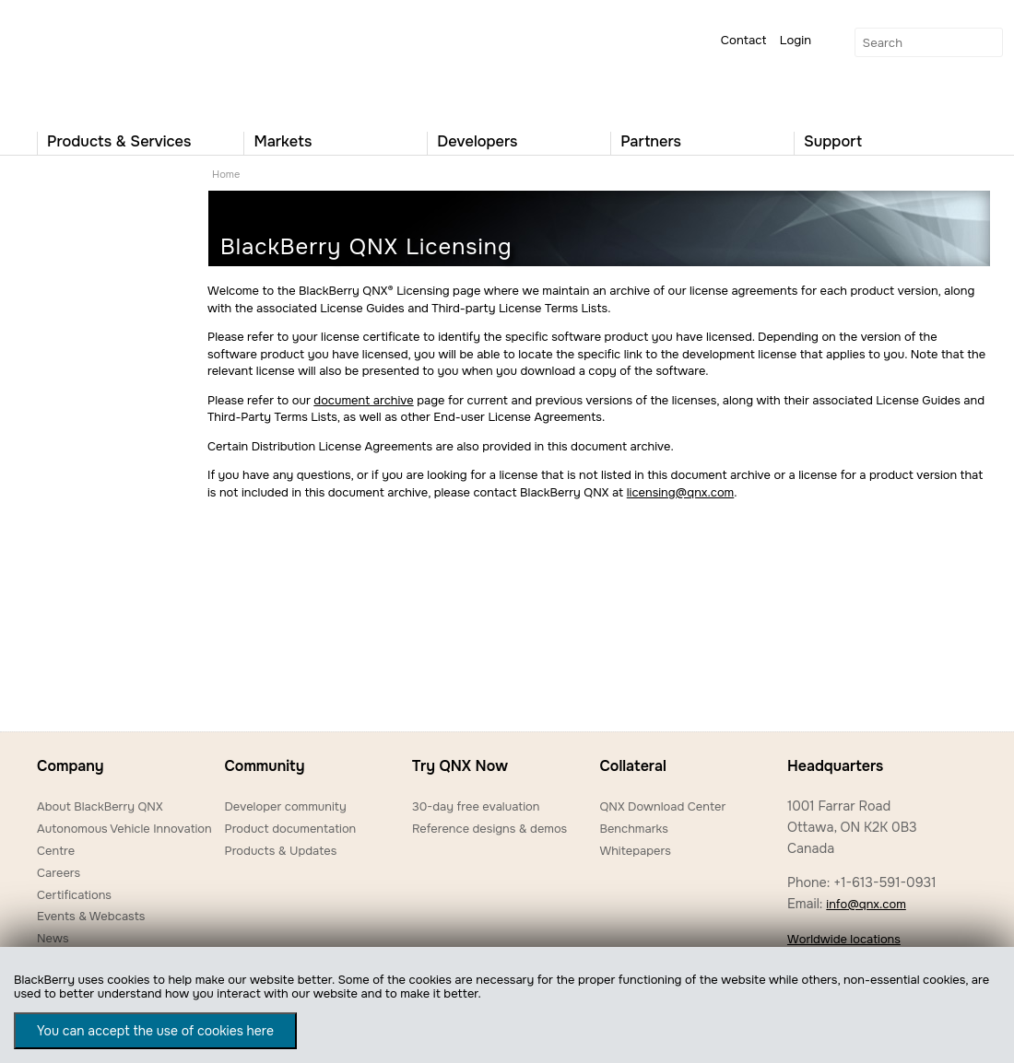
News (53, 938)
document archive (363, 400)
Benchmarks (633, 828)
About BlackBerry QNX (100, 806)
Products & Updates (280, 851)
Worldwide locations (844, 939)
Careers (58, 873)
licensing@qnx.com (680, 492)
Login (795, 40)
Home (226, 174)
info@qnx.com (865, 904)
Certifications (74, 895)
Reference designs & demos (489, 828)
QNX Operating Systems (92, 61)
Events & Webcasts (91, 916)
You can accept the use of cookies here (155, 1030)
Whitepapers (634, 851)
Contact (744, 40)
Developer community (285, 806)
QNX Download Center (662, 806)
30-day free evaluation (475, 806)
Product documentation (290, 828)
